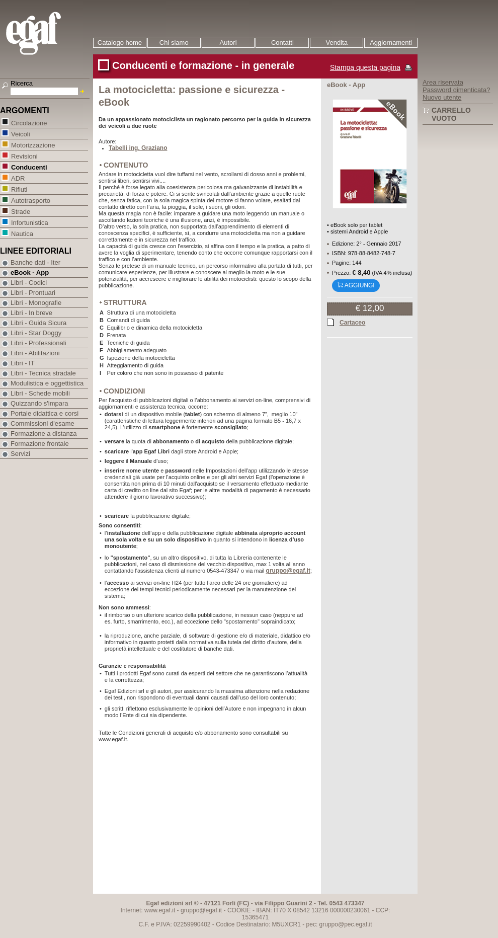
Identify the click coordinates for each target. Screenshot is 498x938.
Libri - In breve (31, 313)
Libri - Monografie (36, 302)
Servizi (20, 453)
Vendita (337, 42)
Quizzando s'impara (39, 403)
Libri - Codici (29, 282)
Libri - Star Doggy (36, 333)
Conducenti (29, 167)
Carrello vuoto (451, 114)
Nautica (22, 233)
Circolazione (29, 122)
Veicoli (20, 133)
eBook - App (30, 272)
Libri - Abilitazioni (35, 353)
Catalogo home (120, 42)
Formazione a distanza (44, 433)
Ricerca (22, 83)
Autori (228, 42)
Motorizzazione (33, 144)
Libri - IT (23, 363)
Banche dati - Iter (35, 262)
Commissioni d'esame (42, 423)
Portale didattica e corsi (44, 413)
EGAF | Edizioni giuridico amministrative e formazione (46, 34)
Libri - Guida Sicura (38, 323)
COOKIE (239, 910)
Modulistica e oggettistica (47, 383)
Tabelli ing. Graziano (138, 147)
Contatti (282, 42)
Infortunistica (29, 222)
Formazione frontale (40, 443)
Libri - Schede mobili (40, 393)
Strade (20, 211)
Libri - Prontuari (33, 292)
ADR (18, 178)
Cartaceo (352, 322)
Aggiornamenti (391, 42)
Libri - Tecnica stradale (43, 373)
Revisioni (24, 155)
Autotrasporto (30, 200)
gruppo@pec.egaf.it (345, 924)
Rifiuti (19, 189)
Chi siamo (174, 42)
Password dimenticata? (456, 90)
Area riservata (443, 82)
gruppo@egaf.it (288, 571)
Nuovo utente (442, 97)
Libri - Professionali (38, 343)
